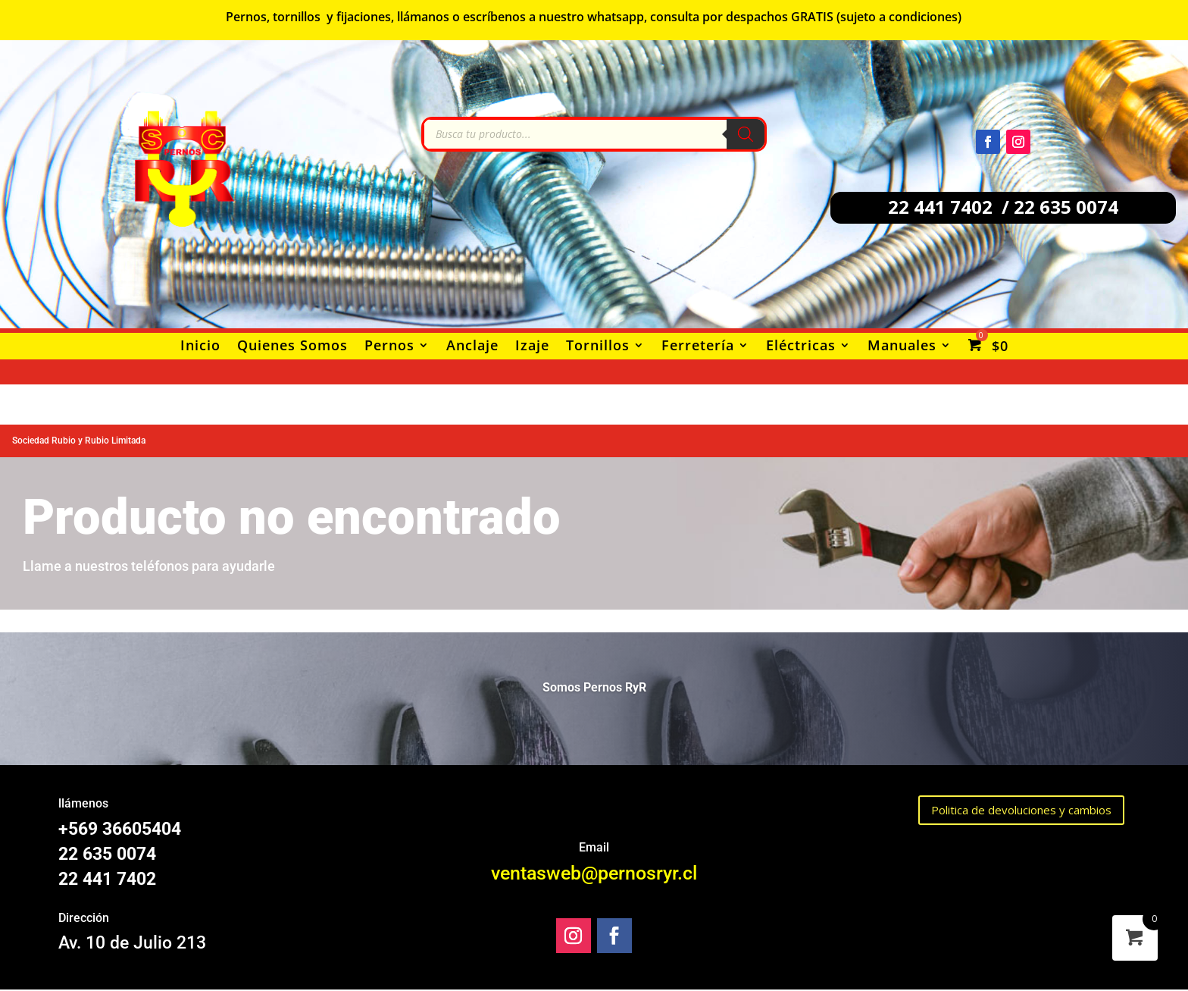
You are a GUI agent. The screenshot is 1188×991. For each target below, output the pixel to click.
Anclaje (472, 346)
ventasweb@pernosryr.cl (594, 873)
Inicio (200, 346)
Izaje (532, 346)
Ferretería (697, 346)
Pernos (389, 346)
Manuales (902, 346)
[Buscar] (745, 134)
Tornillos (598, 346)
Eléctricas (801, 346)
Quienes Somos (292, 346)
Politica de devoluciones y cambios (1021, 809)
